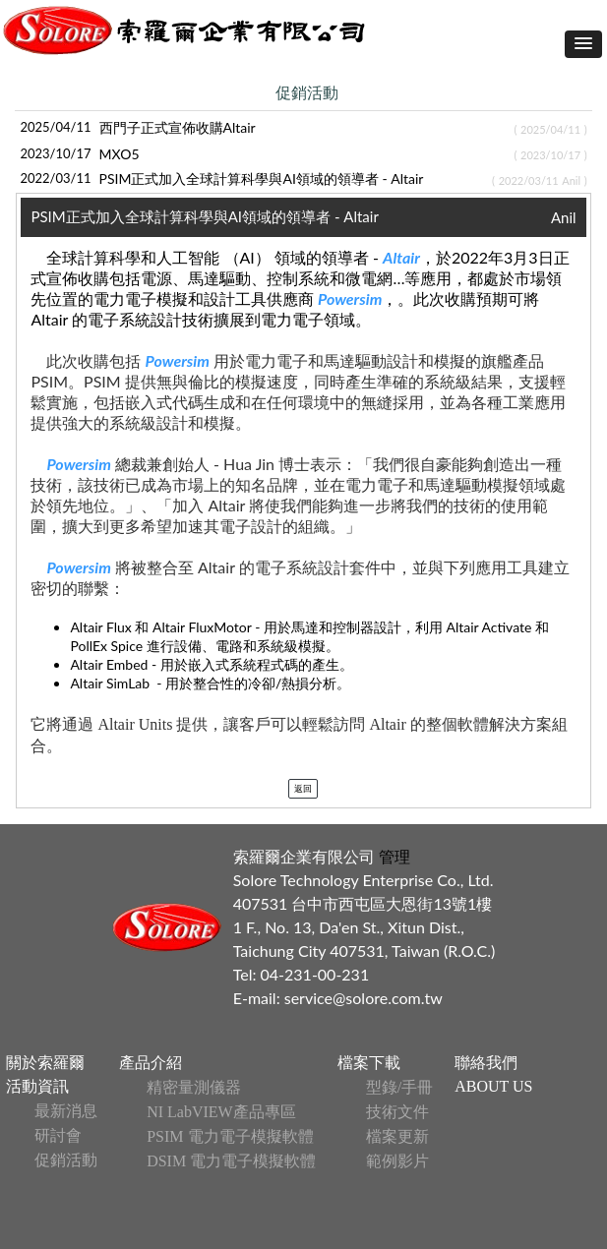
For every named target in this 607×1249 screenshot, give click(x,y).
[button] (583, 44)
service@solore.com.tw (363, 997)
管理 (392, 856)
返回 (303, 788)
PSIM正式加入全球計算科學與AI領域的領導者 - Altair (261, 178)
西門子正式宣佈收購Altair (177, 127)
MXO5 (119, 154)
